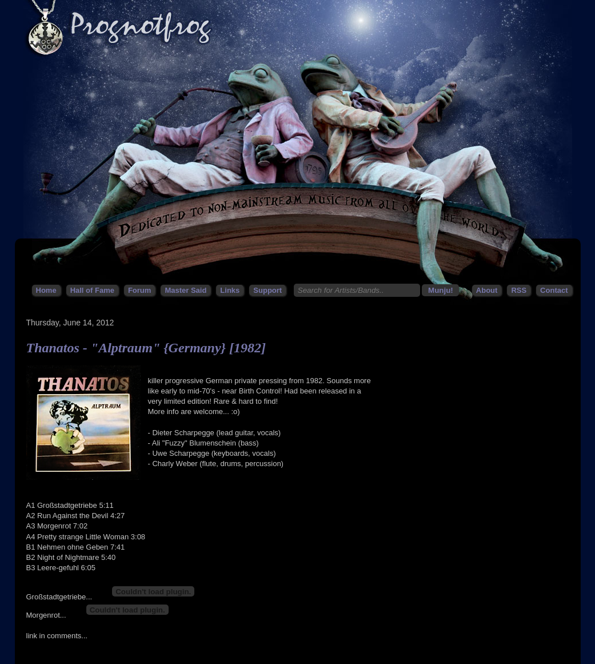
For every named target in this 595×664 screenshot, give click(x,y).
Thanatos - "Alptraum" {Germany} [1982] (146, 347)
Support (267, 290)
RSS (518, 290)
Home (46, 290)
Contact (554, 290)
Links (229, 290)
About (487, 290)
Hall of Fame (92, 290)
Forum (139, 290)
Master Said (185, 290)
